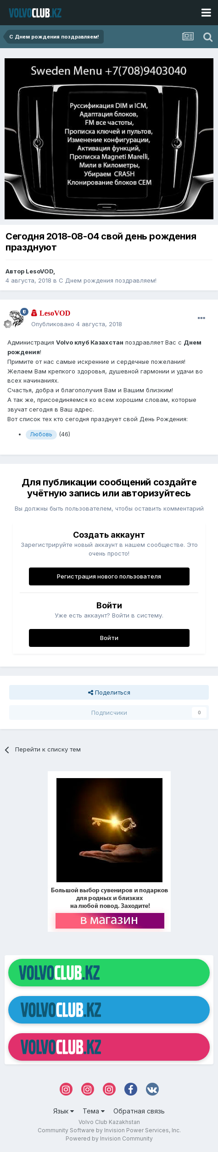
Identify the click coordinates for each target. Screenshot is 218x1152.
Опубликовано (76, 324)
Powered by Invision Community (109, 1138)
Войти (109, 637)
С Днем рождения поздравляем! (108, 280)
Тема (94, 1111)
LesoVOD (39, 271)
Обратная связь (139, 1111)
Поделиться (109, 692)
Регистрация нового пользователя (109, 576)
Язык (63, 1111)
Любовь (41, 434)
